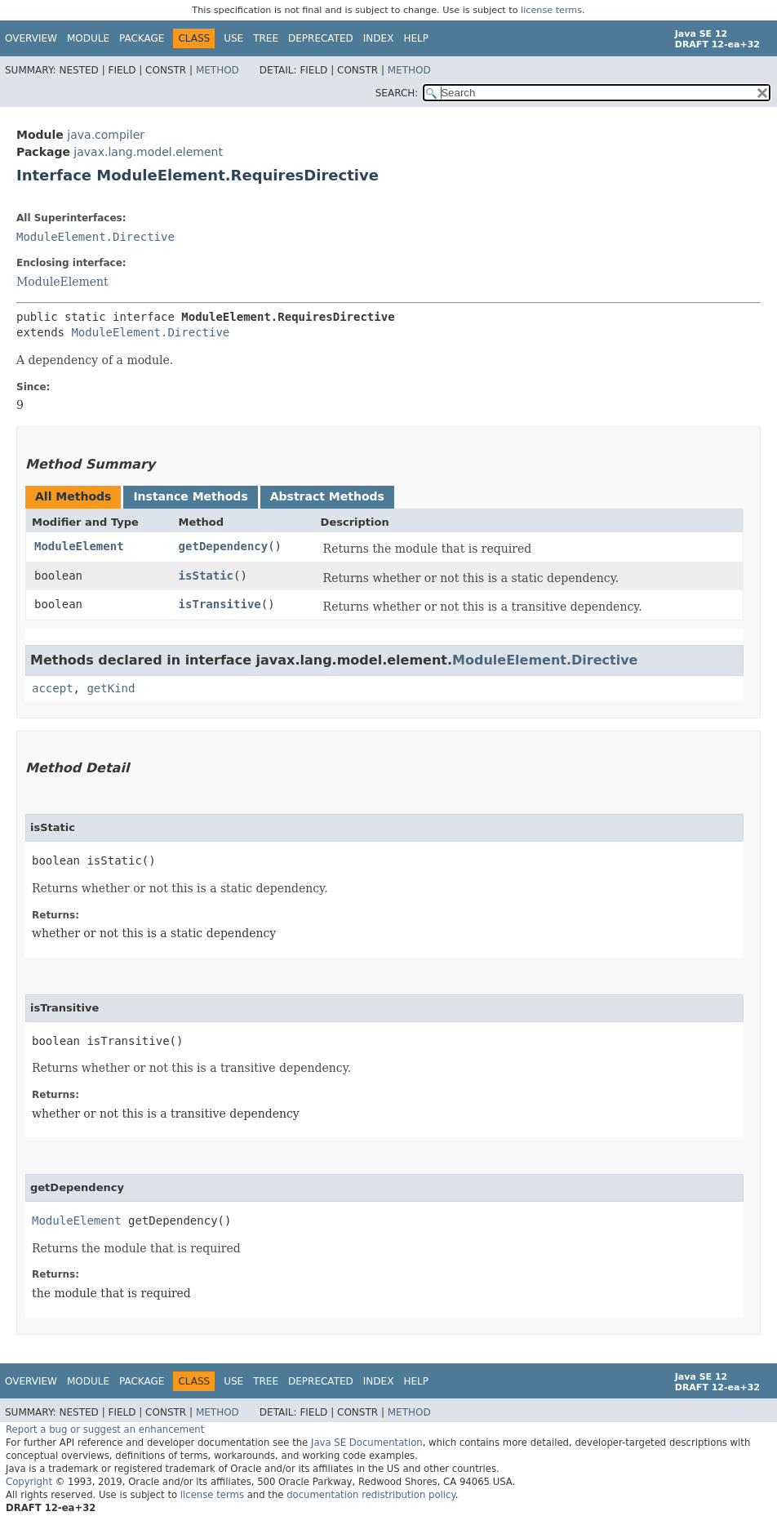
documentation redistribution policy (370, 1495)
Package (141, 38)
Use (233, 38)
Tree (265, 38)
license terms (551, 10)
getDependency (224, 546)
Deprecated (320, 38)
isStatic (206, 575)
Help (415, 38)
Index (378, 38)
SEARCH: (397, 93)
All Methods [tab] (73, 496)
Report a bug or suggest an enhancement (105, 1429)
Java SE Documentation (367, 1442)
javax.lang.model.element (148, 151)
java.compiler (105, 134)
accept (52, 688)
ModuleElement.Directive (95, 236)
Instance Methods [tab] (190, 496)
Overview (31, 38)
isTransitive (220, 604)
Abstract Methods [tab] (327, 496)
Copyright (29, 1481)
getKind (111, 688)
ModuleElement (62, 281)
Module (88, 38)
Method (217, 70)
